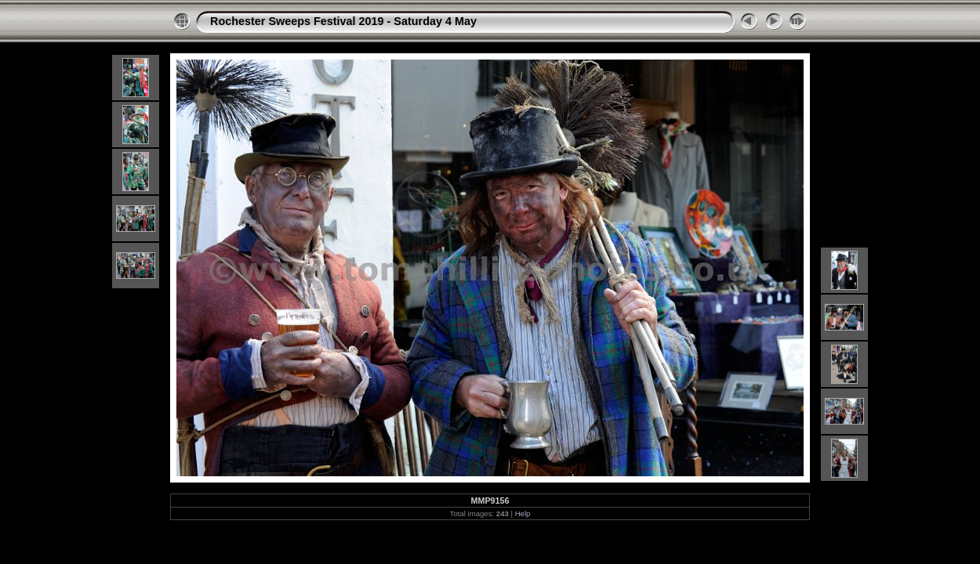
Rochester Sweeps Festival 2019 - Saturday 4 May (343, 21)
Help (523, 513)
